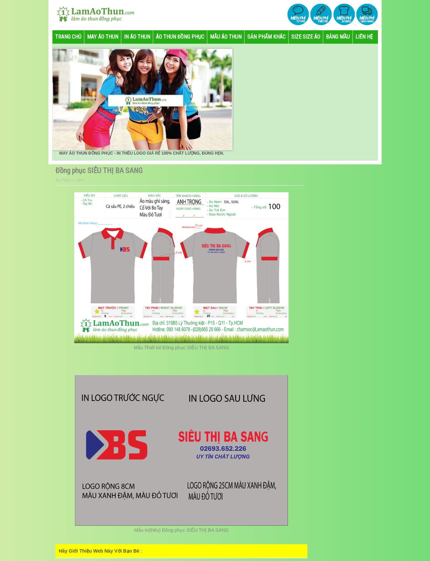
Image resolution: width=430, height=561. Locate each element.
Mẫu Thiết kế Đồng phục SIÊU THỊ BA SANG (181, 347)
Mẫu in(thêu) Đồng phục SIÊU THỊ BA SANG (181, 530)
